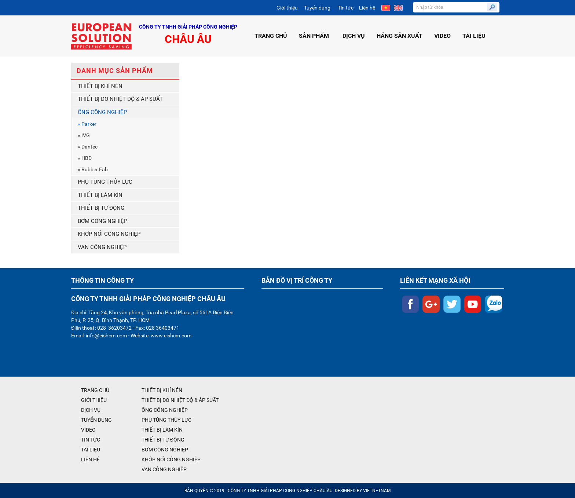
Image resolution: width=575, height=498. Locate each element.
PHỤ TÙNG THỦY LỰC (105, 182)
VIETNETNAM (377, 490)
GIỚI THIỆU (94, 400)
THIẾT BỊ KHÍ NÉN (100, 86)
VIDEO (442, 35)
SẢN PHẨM (315, 35)
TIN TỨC (90, 440)
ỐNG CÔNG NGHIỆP (102, 112)
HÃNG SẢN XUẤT (399, 35)
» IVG (84, 135)
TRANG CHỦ (270, 35)
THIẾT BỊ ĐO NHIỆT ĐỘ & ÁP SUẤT (120, 99)
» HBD (85, 158)
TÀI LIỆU (474, 35)
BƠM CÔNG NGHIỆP (102, 221)
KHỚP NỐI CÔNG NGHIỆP (109, 234)
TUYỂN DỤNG (96, 420)
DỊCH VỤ (354, 35)
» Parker (87, 124)
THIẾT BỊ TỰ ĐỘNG (101, 208)
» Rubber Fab (93, 169)
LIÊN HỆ (90, 459)
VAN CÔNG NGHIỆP (102, 247)
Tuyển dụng (317, 8)
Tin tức (346, 8)
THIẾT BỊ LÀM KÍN (100, 195)
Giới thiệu (287, 8)
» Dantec (88, 147)
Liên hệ (367, 8)
